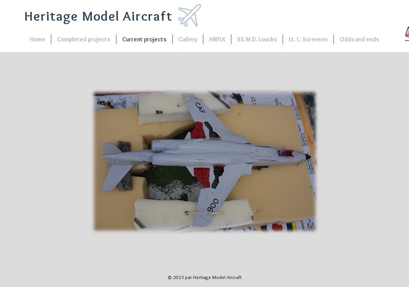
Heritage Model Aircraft (98, 16)
